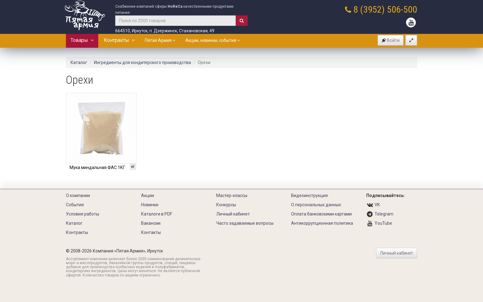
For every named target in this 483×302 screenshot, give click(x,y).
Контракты (119, 40)
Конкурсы (226, 204)
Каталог (79, 62)
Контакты (151, 232)
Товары (82, 40)
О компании (78, 195)
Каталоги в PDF (156, 213)
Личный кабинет (233, 213)
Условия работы (82, 213)
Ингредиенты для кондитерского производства (142, 62)
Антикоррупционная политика (322, 223)
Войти (391, 40)
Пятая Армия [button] (160, 40)
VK (377, 204)
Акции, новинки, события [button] (212, 40)
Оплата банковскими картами (321, 213)
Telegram (384, 213)
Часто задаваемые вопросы (245, 223)
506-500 (402, 9)
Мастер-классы (231, 195)
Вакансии (150, 223)
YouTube (383, 223)
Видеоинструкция (309, 195)
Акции (147, 195)
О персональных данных (316, 204)
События (75, 204)
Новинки (149, 204)
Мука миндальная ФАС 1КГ (97, 167)
